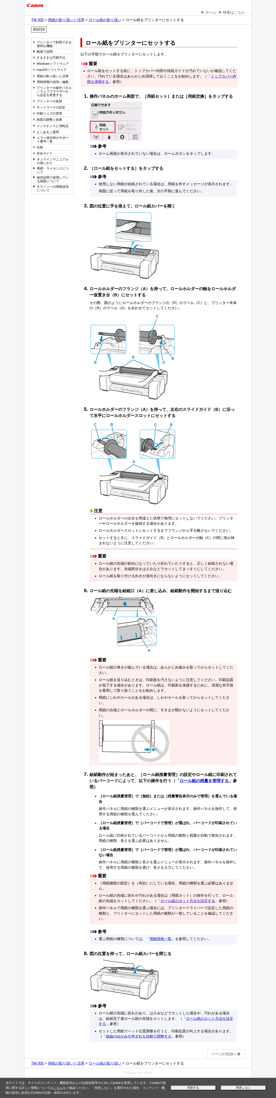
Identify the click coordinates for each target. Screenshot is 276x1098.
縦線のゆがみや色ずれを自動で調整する (138, 1036)
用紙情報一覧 (160, 939)
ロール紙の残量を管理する (204, 781)
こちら (58, 1088)
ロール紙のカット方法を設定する (188, 901)
